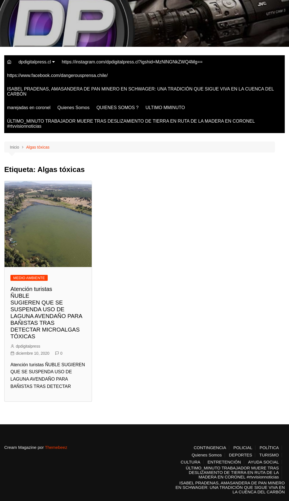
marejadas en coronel (29, 107)
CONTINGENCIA (210, 447)
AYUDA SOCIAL (263, 462)
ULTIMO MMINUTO (165, 107)
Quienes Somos (73, 107)
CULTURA (190, 462)
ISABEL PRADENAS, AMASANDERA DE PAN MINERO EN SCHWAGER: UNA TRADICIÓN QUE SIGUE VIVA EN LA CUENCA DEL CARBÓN (140, 91)
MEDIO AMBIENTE (29, 278)
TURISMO (269, 455)
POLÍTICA (269, 447)
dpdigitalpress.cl (34, 61)
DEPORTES (240, 455)
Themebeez (56, 447)
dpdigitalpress (28, 346)
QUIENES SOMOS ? (118, 107)
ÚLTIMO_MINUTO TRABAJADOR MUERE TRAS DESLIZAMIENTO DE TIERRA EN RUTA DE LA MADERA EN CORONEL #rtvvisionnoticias (131, 124)
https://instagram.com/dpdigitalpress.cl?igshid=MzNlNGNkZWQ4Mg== (132, 61)
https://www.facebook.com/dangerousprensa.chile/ (57, 75)
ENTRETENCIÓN (224, 462)
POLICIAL (243, 447)
